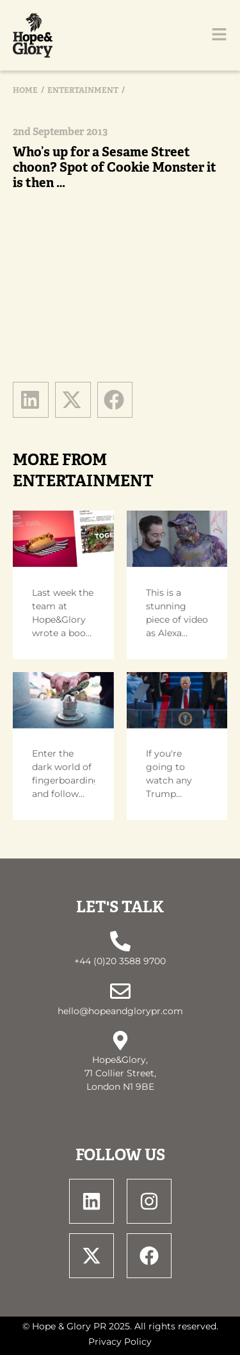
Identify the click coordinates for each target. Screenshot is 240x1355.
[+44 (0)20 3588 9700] (120, 941)
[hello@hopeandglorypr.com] (120, 991)
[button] (31, 400)
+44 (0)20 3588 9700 (120, 961)
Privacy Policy (120, 1341)
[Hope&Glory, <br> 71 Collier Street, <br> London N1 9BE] (120, 1040)
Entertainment (82, 90)
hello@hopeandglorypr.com (120, 1011)
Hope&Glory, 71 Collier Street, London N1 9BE (120, 1073)
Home (25, 90)
